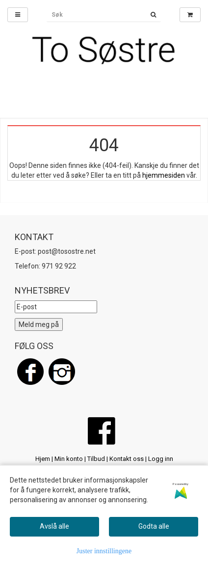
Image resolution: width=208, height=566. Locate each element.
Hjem (42, 458)
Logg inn (160, 458)
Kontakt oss (126, 458)
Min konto (68, 458)
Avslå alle (54, 526)
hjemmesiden (163, 175)
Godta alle (153, 526)
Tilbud (96, 458)
